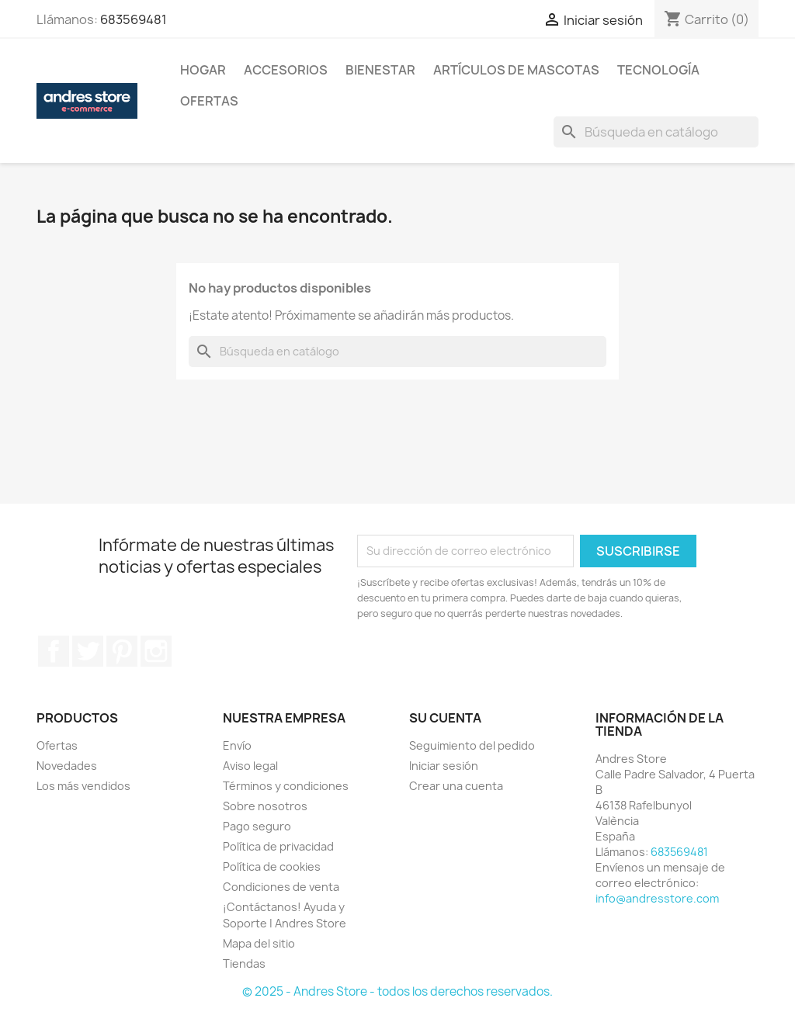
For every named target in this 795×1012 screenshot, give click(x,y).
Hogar (203, 69)
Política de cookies (272, 866)
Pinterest (121, 651)
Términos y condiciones (286, 785)
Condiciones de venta (281, 886)
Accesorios (286, 69)
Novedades (66, 765)
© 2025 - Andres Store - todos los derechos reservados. (397, 991)
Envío (237, 745)
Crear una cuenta (456, 785)
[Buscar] (656, 131)
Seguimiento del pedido (472, 745)
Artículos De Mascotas (516, 69)
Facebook (53, 651)
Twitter (87, 651)
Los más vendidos (83, 785)
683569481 (133, 19)
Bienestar (380, 69)
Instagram (156, 651)
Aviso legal (250, 765)
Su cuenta (445, 717)
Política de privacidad (278, 846)
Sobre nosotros (265, 806)
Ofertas (209, 100)
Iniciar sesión (443, 765)
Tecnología (658, 69)
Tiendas (244, 963)
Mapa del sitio (259, 943)
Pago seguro (257, 826)
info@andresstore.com (657, 898)
